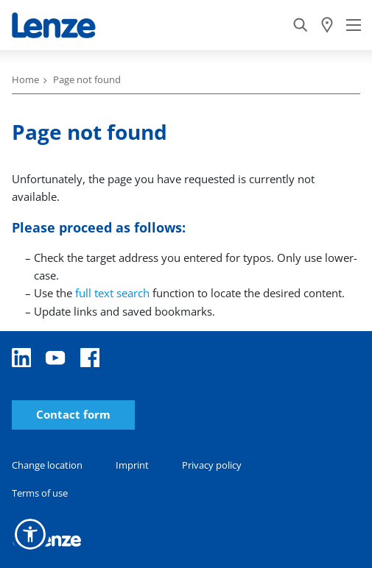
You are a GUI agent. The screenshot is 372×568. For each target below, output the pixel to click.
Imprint (132, 465)
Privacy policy (212, 465)
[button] (30, 534)
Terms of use (40, 493)
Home (25, 79)
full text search (112, 292)
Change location (47, 465)
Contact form (73, 415)
